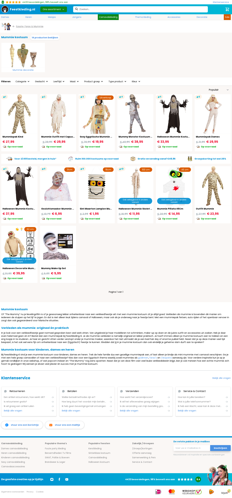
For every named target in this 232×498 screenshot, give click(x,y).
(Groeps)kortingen (142, 448)
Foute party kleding (55, 448)
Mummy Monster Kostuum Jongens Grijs (143, 136)
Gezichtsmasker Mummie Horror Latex (64, 208)
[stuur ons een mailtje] (64, 425)
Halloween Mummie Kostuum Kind (177, 136)
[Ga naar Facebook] (59, 479)
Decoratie (202, 17)
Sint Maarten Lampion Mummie (98, 208)
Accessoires (174, 17)
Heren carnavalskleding (13, 453)
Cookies (40, 491)
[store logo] (18, 9)
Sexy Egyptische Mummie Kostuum (100, 136)
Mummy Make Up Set (53, 268)
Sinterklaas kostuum (99, 453)
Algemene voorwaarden (12, 491)
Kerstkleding (95, 448)
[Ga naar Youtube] (66, 479)
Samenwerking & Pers (144, 457)
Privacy (30, 491)
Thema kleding (143, 17)
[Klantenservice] (222, 2)
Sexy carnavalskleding (13, 462)
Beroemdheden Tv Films (58, 453)
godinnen (143, 357)
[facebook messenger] (22, 425)
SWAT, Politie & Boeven (57, 457)
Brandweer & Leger (55, 462)
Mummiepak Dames (208, 136)
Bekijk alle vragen (221, 378)
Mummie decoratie (23, 70)
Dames (5, 17)
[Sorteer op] (219, 90)
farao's (153, 357)
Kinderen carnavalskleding (15, 457)
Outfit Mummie (205, 208)
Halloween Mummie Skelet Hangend (140, 208)
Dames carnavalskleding (14, 448)
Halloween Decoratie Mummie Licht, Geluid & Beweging (35, 268)
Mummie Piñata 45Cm (170, 208)
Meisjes (52, 17)
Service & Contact (142, 462)
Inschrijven (220, 448)
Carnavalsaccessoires (13, 466)
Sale (227, 17)
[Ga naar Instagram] (51, 479)
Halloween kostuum (99, 462)
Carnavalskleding (108, 17)
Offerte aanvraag (141, 453)
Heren (28, 17)
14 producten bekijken (45, 37)
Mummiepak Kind (12, 136)
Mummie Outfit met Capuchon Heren (63, 136)
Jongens (76, 17)
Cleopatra (166, 357)
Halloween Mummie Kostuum (19, 208)
